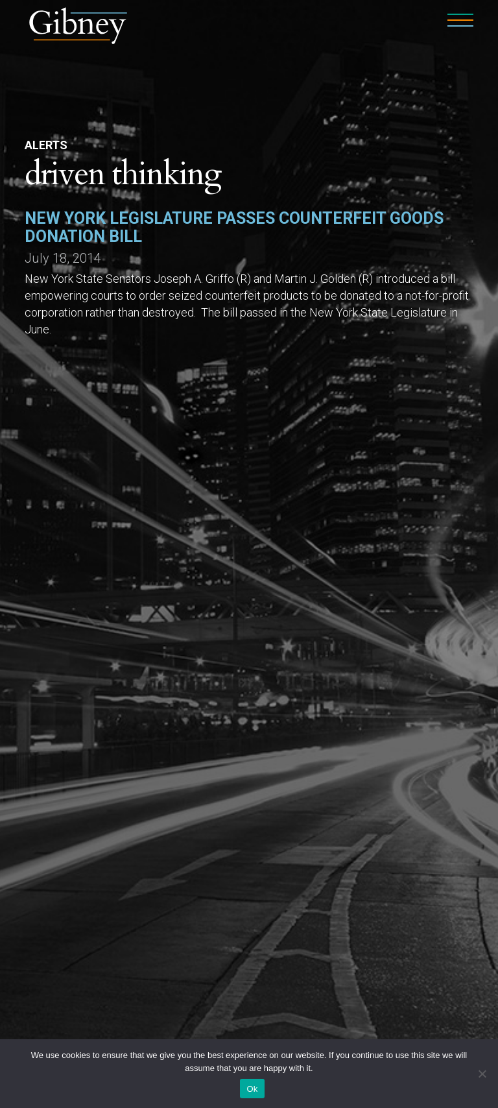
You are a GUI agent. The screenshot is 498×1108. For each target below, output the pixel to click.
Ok (251, 1089)
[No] (481, 1073)
